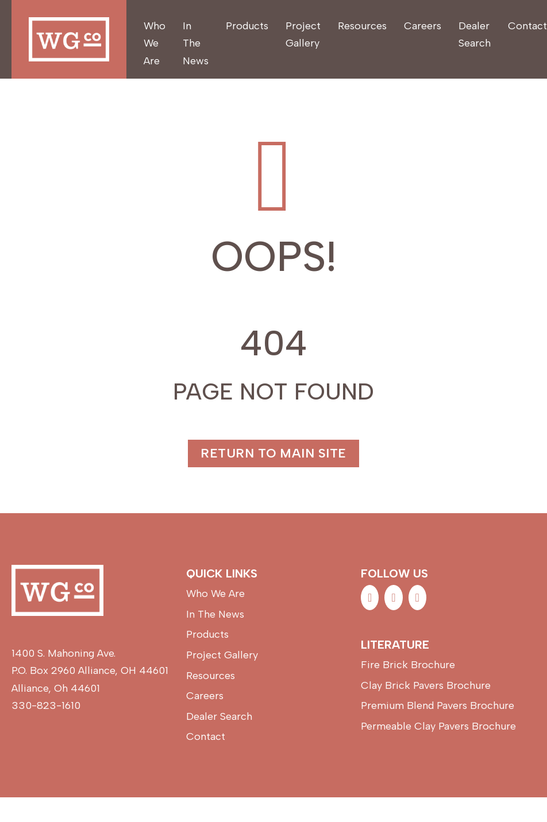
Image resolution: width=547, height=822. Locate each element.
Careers (422, 26)
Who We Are (154, 43)
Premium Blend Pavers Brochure (437, 705)
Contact (527, 26)
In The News (196, 43)
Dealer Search (475, 35)
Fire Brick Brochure (408, 664)
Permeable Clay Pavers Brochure (438, 726)
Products (247, 26)
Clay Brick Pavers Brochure (426, 685)
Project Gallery (303, 35)
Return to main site (273, 453)
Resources (362, 26)
